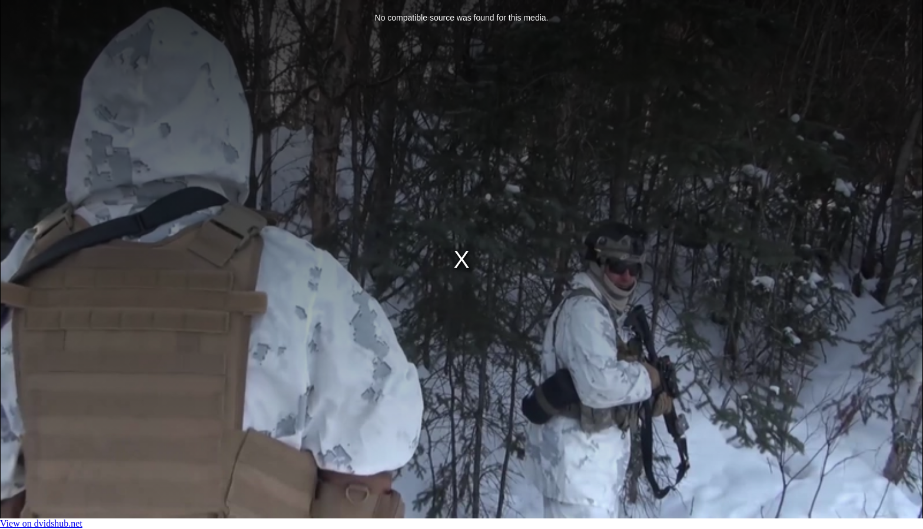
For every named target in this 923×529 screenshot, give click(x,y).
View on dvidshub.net (41, 523)
